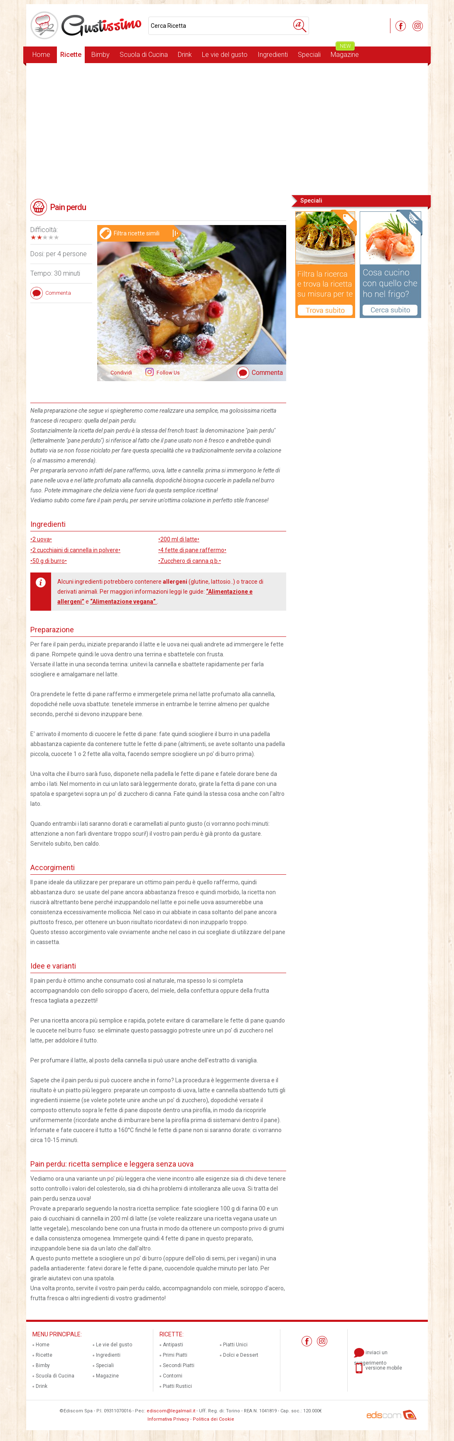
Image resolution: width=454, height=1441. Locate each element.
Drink (185, 55)
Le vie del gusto (225, 55)
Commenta (267, 373)
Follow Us (167, 373)
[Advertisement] (227, 128)
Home (41, 55)
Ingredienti (273, 55)
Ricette (70, 55)
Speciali (309, 55)
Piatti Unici (235, 1345)
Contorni (172, 1376)
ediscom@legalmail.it (171, 1411)
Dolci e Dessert (240, 1355)
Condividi (121, 373)
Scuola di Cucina (144, 55)
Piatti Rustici (177, 1386)
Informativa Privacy (168, 1419)
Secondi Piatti (178, 1365)
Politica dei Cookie (213, 1419)
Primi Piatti (175, 1355)
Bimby (100, 55)
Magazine (345, 52)
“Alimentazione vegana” (123, 601)
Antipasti (173, 1345)
